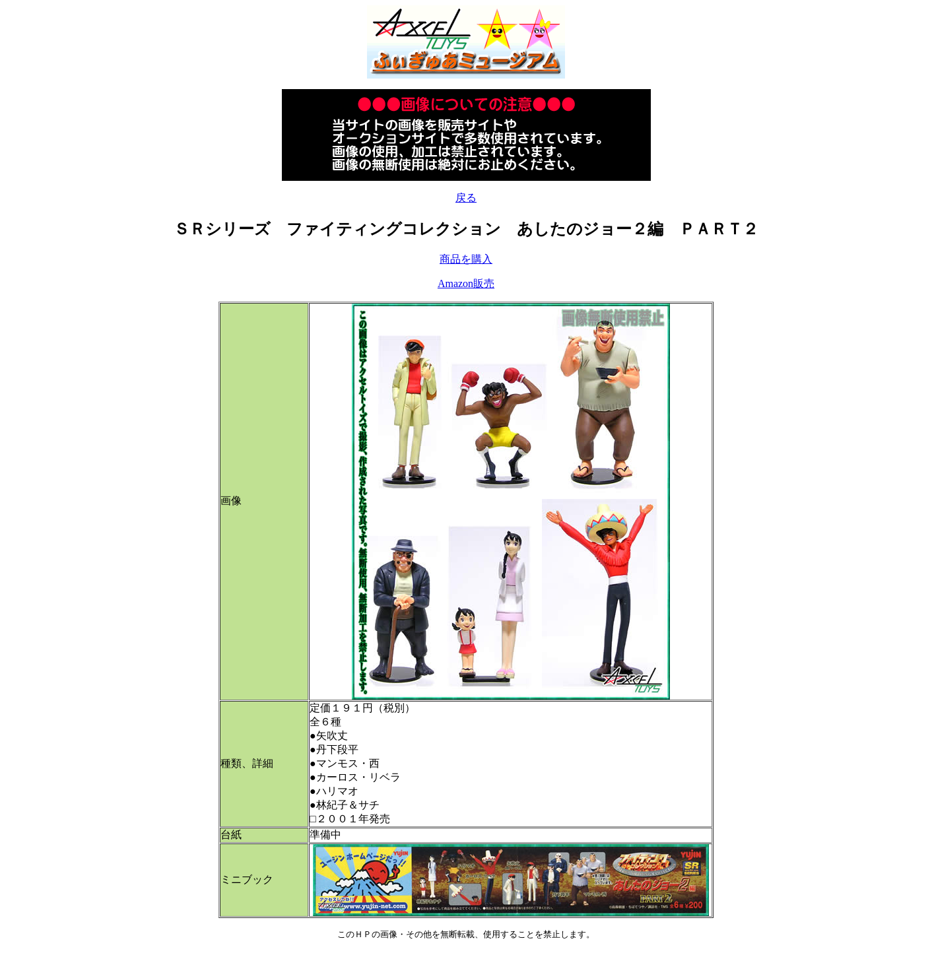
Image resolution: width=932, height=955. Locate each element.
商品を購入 (466, 259)
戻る (466, 197)
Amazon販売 (466, 283)
